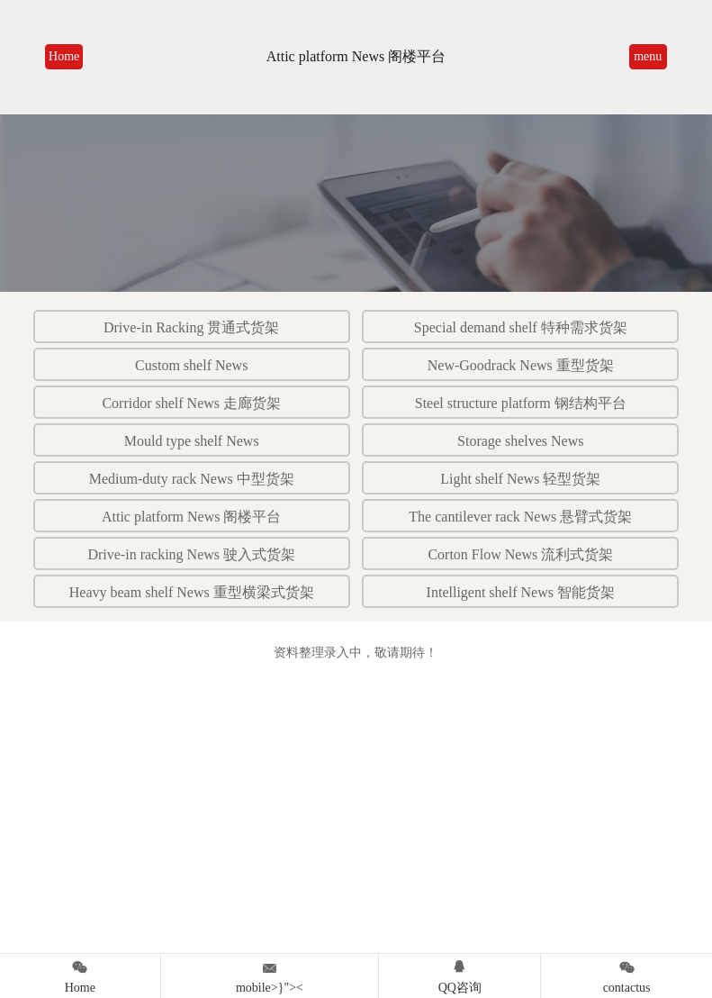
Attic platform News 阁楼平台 (192, 516)
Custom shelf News (191, 365)
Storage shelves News (520, 441)
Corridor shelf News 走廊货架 (191, 403)
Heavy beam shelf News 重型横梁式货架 (191, 592)
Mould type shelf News (191, 441)
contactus (626, 974)
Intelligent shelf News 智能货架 (521, 592)
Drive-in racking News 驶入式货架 (191, 554)
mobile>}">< (270, 974)
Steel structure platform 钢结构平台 (520, 403)
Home (64, 56)
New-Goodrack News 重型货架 (521, 365)
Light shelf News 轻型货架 (520, 478)
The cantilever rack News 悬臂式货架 (520, 516)
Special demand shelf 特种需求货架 (520, 327)
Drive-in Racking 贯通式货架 (192, 327)
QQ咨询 (459, 974)
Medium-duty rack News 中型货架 (191, 478)
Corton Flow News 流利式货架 (520, 554)
